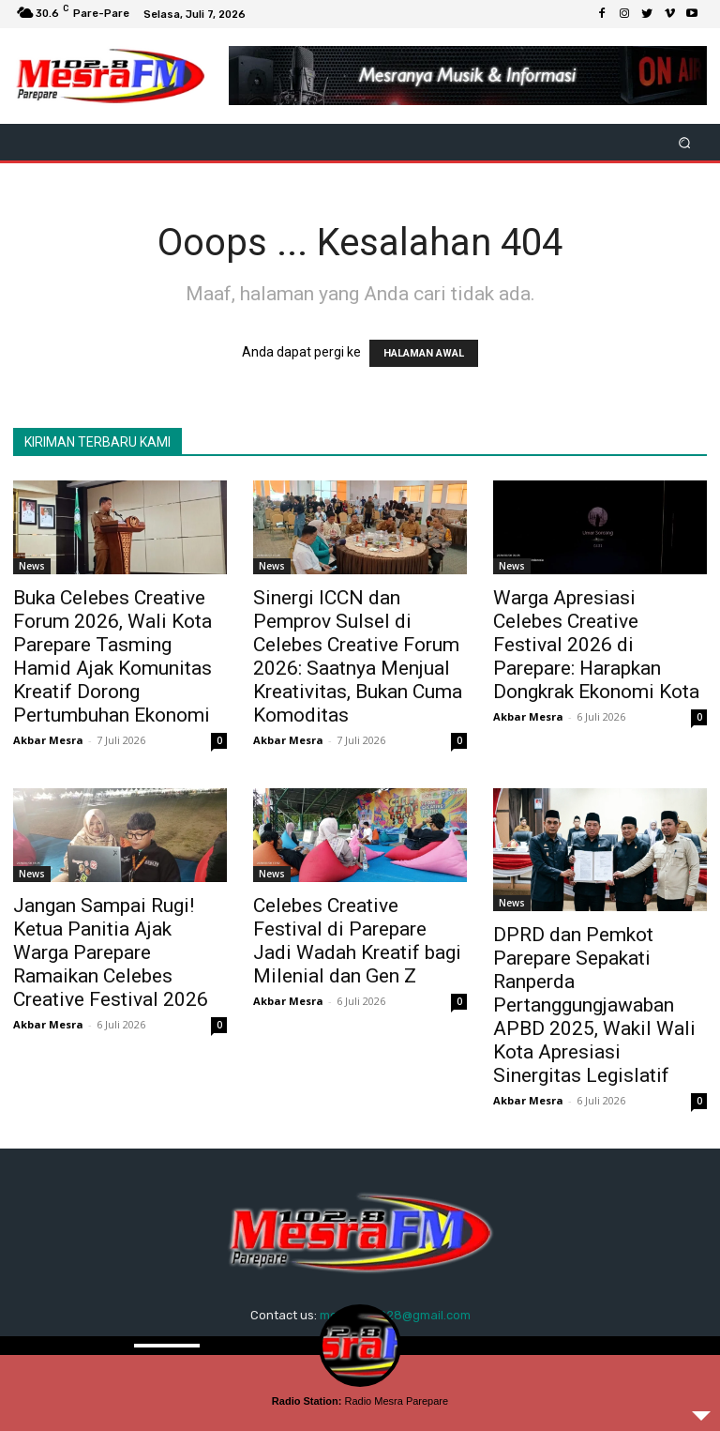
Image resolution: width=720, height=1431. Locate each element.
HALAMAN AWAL (423, 353)
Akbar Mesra (48, 740)
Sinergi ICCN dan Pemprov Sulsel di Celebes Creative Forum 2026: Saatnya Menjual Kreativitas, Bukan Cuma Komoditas (357, 656)
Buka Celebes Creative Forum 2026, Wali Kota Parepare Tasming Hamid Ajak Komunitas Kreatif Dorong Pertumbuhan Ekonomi (112, 656)
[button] (685, 142)
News (32, 565)
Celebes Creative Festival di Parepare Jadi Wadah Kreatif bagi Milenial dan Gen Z (357, 940)
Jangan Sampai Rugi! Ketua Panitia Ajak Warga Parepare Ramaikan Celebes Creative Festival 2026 (110, 952)
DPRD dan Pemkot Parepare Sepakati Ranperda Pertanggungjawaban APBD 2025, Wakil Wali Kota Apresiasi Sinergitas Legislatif (594, 1005)
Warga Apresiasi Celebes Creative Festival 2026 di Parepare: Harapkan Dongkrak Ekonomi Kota (596, 644)
